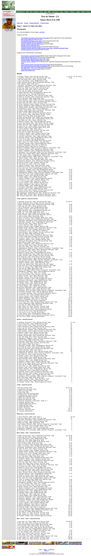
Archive (45, 549)
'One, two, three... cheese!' (28, 61)
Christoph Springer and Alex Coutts (30, 46)
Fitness (72, 11)
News (27, 11)
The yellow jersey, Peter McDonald (30, 69)
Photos (66, 11)
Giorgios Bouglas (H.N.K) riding (30, 49)
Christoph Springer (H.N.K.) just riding (31, 42)
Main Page (20, 23)
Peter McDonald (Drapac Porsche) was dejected (34, 66)
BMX (49, 11)
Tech (31, 11)
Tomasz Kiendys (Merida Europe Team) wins (33, 59)
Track (61, 11)
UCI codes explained (50, 13)
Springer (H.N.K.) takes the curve (30, 45)
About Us (46, 550)
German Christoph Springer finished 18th (32, 44)
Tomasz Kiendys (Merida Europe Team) (32, 60)
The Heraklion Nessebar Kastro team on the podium (35, 38)
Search (83, 11)
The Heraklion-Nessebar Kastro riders (31, 41)
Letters (78, 11)
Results (26, 23)
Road (41, 11)
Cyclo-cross (55, 11)
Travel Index (51, 549)
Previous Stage (44, 23)
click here (42, 32)
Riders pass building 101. (28, 70)
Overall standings (34, 23)
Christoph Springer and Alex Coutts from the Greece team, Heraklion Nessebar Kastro (44, 48)
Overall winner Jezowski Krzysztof (30, 56)
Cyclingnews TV (20, 11)
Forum (88, 11)
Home (40, 549)
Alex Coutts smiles (26, 39)
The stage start (25, 67)
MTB (45, 11)
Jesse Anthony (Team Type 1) (29, 57)
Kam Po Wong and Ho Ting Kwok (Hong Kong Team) (35, 64)
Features (36, 11)
